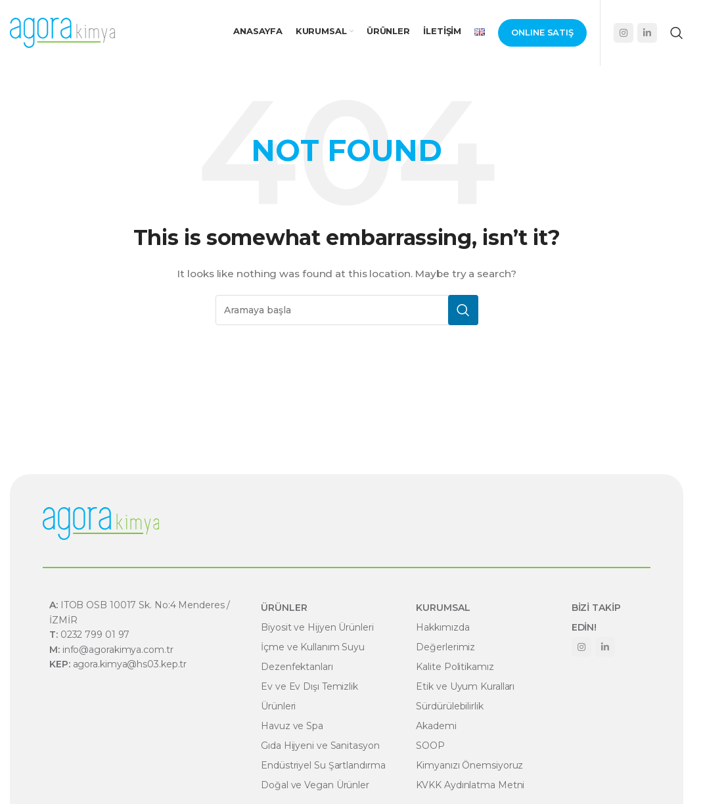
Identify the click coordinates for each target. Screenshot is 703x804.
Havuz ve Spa (292, 726)
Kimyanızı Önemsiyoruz (469, 765)
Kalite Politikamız (454, 667)
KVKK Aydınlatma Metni (470, 785)
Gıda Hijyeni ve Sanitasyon (320, 745)
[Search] (677, 33)
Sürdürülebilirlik (449, 706)
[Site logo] (62, 32)
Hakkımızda (442, 627)
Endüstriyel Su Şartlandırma (323, 765)
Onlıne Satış (542, 32)
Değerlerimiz (445, 647)
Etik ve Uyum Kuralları (465, 686)
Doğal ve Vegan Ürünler (315, 785)
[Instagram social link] (623, 33)
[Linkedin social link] (647, 33)
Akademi (436, 726)
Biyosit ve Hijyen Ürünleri (317, 627)
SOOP (430, 745)
